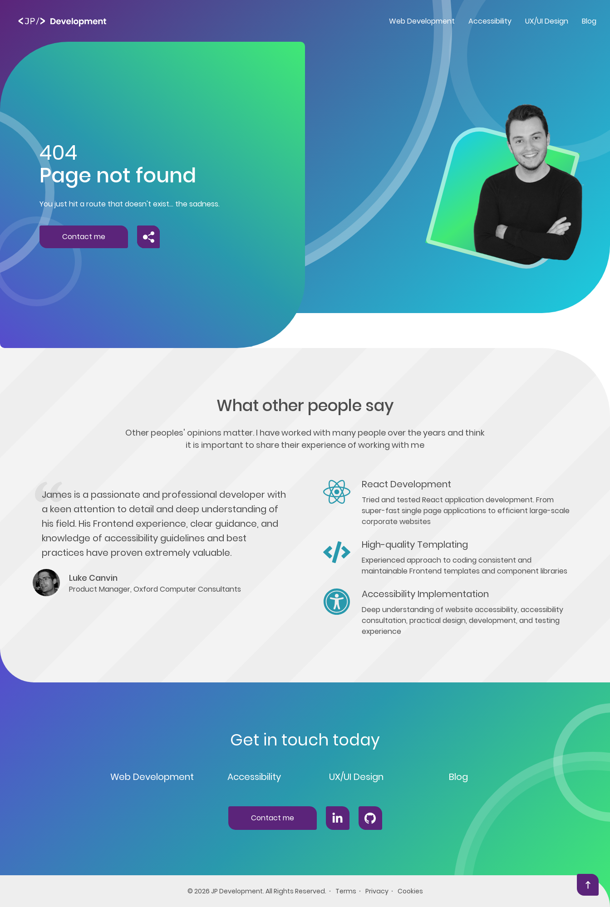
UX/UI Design (356, 776)
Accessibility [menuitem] (490, 21)
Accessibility (254, 776)
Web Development (152, 776)
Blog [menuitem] (589, 21)
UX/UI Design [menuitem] (546, 21)
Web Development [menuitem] (422, 21)
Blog (458, 776)
